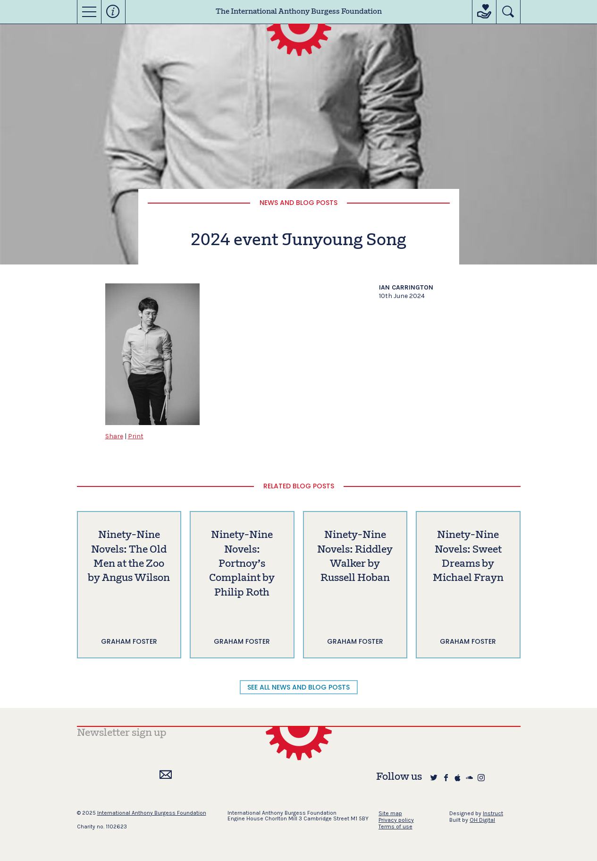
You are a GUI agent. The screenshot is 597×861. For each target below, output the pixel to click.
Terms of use (395, 826)
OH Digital (482, 820)
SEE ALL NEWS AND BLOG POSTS (298, 687)
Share (114, 436)
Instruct (493, 813)
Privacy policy (396, 820)
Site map (390, 813)
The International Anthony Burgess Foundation (299, 12)
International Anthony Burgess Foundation (151, 813)
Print (135, 436)
